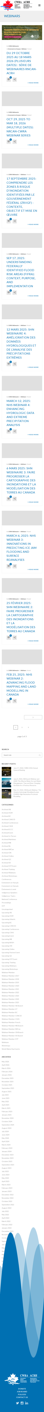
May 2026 (5, 1062)
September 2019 (8, 1308)
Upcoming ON (7, 946)
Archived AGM (7, 813)
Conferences (6, 879)
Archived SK (6, 863)
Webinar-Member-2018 (10, 979)
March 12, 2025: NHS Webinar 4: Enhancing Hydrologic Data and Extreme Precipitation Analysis (20, 413)
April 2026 (5, 1065)
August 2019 (6, 1311)
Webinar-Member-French (11, 1022)
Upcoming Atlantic (8, 919)
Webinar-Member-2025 (10, 1002)
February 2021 (7, 1258)
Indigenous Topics (8, 896)
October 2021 (7, 1238)
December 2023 (7, 1155)
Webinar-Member (8, 972)
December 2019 (7, 1298)
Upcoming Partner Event (11, 952)
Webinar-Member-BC (9, 1012)
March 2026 (6, 1068)
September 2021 (8, 1241)
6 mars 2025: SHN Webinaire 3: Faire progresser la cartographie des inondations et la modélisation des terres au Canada (21, 480)
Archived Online (8, 856)
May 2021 (5, 1248)
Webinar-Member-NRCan (11, 1029)
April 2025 (5, 1105)
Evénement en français (14, 49)
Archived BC (6, 816)
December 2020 (7, 1261)
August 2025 (6, 1091)
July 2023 (5, 1171)
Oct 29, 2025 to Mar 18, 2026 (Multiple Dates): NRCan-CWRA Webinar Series (20, 127)
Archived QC (6, 859)
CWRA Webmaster (13, 46)
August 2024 (6, 1128)
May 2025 (5, 1101)
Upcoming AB (7, 913)
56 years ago (8, 1345)
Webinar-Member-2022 (10, 992)
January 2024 (6, 1151)
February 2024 (7, 1148)
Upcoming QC (7, 956)
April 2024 (5, 1141)
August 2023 (6, 1168)
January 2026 (6, 1075)
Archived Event (7, 833)
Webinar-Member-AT (9, 1009)
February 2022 (7, 1225)
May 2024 (5, 1138)
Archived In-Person (9, 836)
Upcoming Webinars (9, 966)
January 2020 (6, 1294)
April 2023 (5, 1181)
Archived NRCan (8, 849)
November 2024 (7, 1118)
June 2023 (5, 1175)
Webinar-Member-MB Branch (12, 1026)
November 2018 (7, 1331)
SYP (3, 906)
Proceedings (6, 903)
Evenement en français (10, 886)
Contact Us (22, 1397)
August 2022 (6, 1208)
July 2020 (5, 1274)
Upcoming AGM (7, 916)
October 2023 (7, 1161)
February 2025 (7, 1111)
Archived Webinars (9, 873)
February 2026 (7, 1072)
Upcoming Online (8, 949)
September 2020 (8, 1268)
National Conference (9, 899)
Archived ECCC (7, 829)
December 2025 (7, 1078)
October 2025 (7, 1085)
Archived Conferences (10, 823)
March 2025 (6, 1108)
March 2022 (6, 1221)
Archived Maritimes (9, 839)
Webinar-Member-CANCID (12, 1016)
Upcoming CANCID (9, 926)
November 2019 (7, 1301)
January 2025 (6, 1115)
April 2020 (5, 1284)
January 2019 (6, 1324)
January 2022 (6, 1228)
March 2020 (6, 1288)
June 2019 (5, 1314)
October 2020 (7, 1264)
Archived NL (6, 846)
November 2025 (7, 1082)
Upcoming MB (7, 939)
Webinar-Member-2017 (10, 976)
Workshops (6, 1046)
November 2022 (7, 1198)
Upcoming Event (8, 936)
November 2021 (7, 1235)
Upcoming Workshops (10, 969)
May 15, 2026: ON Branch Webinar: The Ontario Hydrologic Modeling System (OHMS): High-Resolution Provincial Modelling (27, 793)
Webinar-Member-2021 (10, 989)
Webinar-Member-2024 (10, 999)
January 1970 (6, 1338)
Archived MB (6, 843)
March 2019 (6, 1321)
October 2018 (7, 1334)
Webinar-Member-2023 (10, 996)
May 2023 (5, 1178)
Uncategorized (7, 909)
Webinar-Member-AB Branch (12, 1006)
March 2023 (6, 1185)
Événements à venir (9, 889)
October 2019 (7, 1304)
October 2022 (7, 1201)
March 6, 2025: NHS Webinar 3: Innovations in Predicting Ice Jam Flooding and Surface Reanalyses (22, 547)
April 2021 (5, 1251)
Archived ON (6, 853)
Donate (22, 1389)
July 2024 (5, 1131)
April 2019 (5, 1318)
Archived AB (6, 809)
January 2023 (6, 1191)
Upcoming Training (8, 962)
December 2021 (7, 1231)
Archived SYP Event (9, 866)
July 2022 (5, 1211)
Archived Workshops (9, 876)
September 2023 (8, 1165)
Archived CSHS (7, 826)
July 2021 (5, 1245)
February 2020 (7, 1291)
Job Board (22, 1391)
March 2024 (6, 1145)
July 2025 (5, 1095)
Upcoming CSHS (8, 933)
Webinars (24, 49)
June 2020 (5, 1278)
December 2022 (7, 1195)
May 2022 (5, 1215)
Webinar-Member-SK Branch (12, 1036)
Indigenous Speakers (9, 893)
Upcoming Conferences (10, 929)
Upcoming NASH (8, 942)
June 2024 (5, 1135)
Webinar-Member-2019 (10, 982)
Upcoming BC (7, 923)
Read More (33, 83)
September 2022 (8, 1205)
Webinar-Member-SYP (10, 1039)
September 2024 (8, 1125)
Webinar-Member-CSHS (10, 1019)
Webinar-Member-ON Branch (12, 1032)
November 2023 (7, 1158)
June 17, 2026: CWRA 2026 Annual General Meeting (25, 769)
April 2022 (5, 1218)
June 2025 (5, 1098)
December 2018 (7, 1328)
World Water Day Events (11, 1049)
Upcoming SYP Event (9, 959)
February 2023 (7, 1188)
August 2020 (6, 1271)
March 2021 (6, 1255)
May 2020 (5, 1281)
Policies (22, 1394)
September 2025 (8, 1088)
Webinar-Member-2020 (10, 986)
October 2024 (7, 1121)
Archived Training (8, 869)
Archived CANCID (8, 819)
